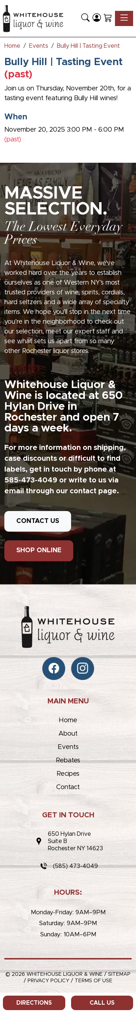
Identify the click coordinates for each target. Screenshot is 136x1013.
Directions (34, 1003)
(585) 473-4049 (75, 866)
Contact (68, 787)
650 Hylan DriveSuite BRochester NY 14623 (75, 841)
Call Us (102, 1003)
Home (68, 720)
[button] (85, 18)
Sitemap (119, 974)
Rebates (68, 760)
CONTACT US (37, 521)
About (68, 734)
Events (68, 747)
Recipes (68, 774)
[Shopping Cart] (108, 18)
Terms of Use (93, 980)
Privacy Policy (48, 980)
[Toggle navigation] (124, 18)
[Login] (96, 18)
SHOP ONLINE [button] (38, 550)
